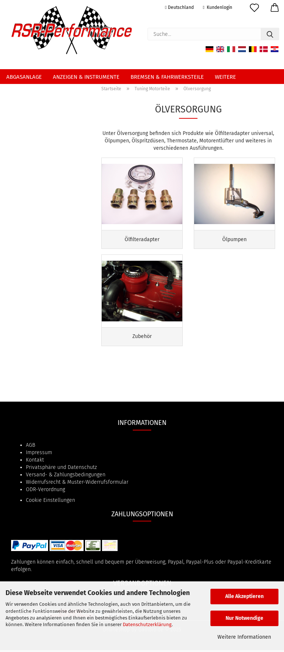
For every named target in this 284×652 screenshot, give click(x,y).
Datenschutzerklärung (147, 624)
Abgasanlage (24, 77)
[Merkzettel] (253, 9)
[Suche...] (270, 34)
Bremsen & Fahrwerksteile (167, 77)
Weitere (225, 77)
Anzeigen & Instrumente (86, 77)
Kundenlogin (217, 7)
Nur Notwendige (244, 618)
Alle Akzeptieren (244, 596)
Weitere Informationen (244, 637)
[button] (274, 9)
